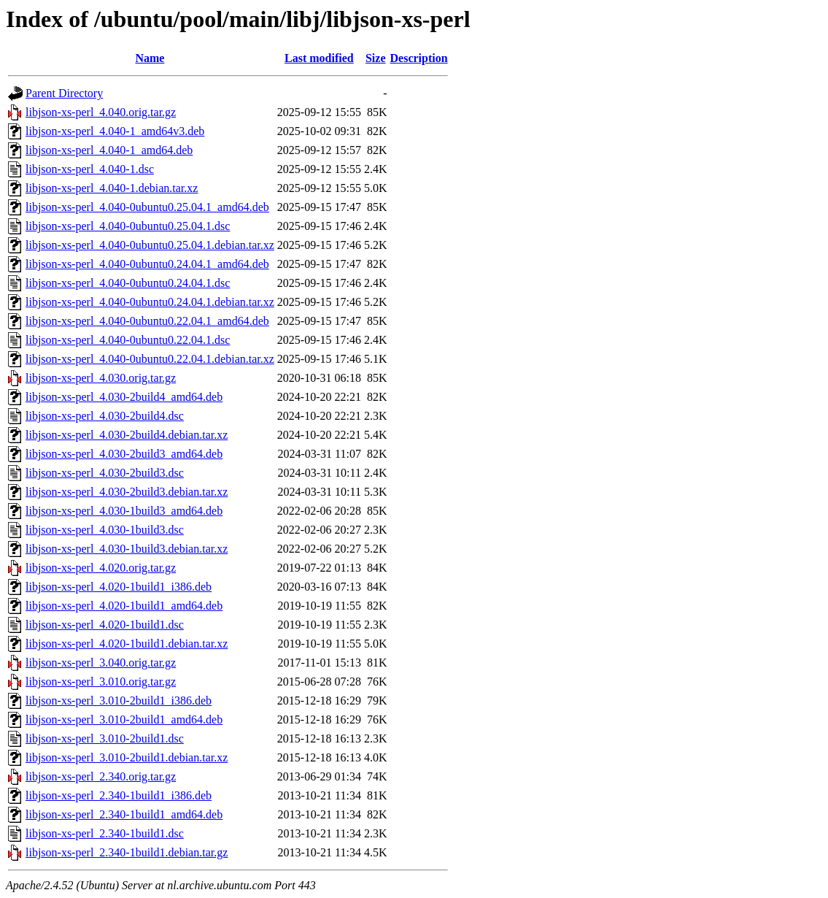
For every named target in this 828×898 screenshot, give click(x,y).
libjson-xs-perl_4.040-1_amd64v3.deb (115, 131)
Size (375, 58)
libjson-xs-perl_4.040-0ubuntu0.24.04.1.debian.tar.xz (150, 302)
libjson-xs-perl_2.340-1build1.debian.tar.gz (127, 852)
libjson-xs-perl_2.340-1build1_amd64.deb (124, 814)
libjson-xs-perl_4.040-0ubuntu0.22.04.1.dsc (128, 340)
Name (149, 58)
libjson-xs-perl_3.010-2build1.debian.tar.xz (127, 757)
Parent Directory (64, 93)
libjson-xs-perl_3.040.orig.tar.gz (101, 662)
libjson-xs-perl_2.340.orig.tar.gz (101, 776)
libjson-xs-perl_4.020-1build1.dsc (105, 624)
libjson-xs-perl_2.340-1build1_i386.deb (119, 795)
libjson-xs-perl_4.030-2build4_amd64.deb (124, 397)
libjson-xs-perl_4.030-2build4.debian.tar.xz (127, 435)
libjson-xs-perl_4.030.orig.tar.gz (101, 378)
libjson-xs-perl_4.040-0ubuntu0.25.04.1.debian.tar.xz (150, 245)
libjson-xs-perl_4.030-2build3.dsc (105, 473)
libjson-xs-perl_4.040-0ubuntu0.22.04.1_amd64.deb (147, 321)
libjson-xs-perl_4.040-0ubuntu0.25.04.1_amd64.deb (147, 207)
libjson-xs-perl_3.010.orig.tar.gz (101, 681)
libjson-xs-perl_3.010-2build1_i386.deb (119, 700)
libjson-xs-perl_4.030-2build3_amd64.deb (124, 454)
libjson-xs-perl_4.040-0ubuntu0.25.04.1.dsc (128, 226)
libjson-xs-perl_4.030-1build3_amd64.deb (124, 510)
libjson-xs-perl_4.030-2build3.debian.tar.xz (127, 492)
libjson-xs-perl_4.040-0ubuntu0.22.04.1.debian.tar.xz (150, 359)
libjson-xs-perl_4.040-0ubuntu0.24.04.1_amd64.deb (147, 264)
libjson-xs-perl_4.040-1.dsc (90, 169)
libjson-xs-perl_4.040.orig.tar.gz (101, 112)
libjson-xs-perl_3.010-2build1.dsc (105, 738)
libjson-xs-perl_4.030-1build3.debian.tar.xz (127, 548)
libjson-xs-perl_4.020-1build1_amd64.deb (124, 605)
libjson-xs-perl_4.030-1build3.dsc (105, 529)
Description (419, 58)
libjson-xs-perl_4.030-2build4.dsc (105, 416)
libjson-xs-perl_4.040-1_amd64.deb (109, 150)
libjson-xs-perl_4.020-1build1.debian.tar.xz (127, 643)
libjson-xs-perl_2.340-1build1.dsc (105, 833)
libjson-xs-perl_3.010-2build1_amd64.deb (124, 719)
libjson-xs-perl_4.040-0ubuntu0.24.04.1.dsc (128, 283)
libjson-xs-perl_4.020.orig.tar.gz (101, 567)
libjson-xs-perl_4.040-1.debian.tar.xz (112, 188)
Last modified (319, 58)
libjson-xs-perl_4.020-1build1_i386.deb (119, 586)
